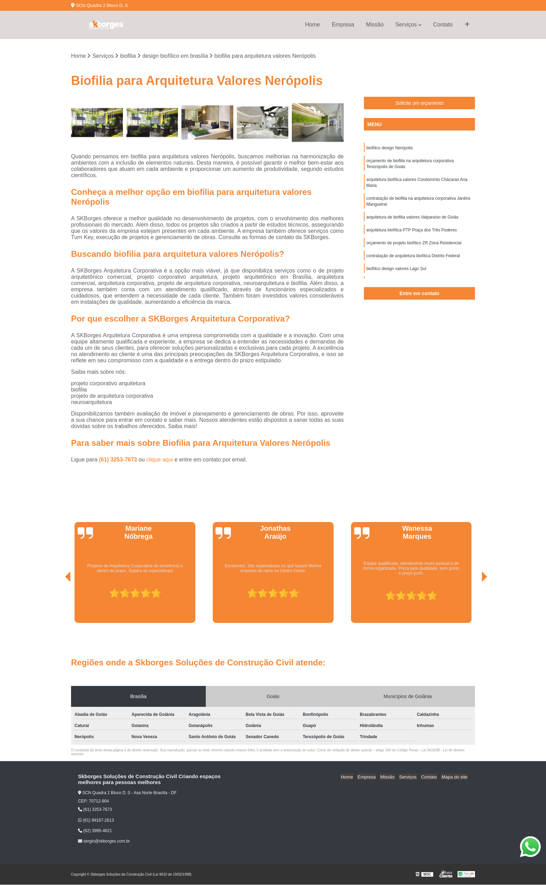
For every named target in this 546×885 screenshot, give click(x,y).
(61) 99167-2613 (96, 820)
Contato (443, 24)
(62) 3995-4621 (95, 831)
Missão (375, 24)
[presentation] (58, 604)
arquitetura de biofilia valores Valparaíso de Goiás (412, 220)
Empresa (343, 24)
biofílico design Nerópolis (389, 148)
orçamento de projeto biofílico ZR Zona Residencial (413, 246)
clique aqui (159, 460)
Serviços (406, 24)
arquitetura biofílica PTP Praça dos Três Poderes (411, 233)
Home (312, 24)
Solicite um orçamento (419, 103)
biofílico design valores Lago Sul (396, 272)
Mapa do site (455, 777)
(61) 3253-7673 (119, 460)
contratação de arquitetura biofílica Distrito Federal (413, 259)
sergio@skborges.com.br (104, 841)
